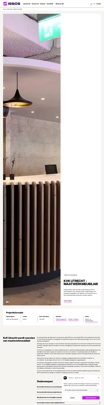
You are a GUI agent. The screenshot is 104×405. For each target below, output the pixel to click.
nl (91, 3)
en (94, 3)
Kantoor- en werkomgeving (70, 275)
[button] (7, 302)
